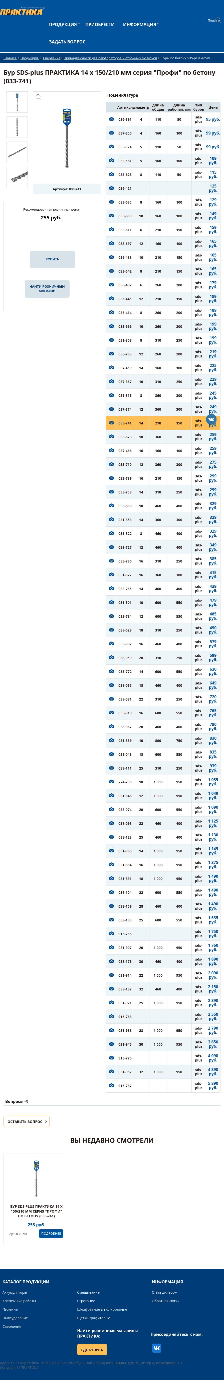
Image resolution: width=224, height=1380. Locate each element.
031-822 (125, 533)
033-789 (125, 478)
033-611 (125, 229)
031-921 (125, 1002)
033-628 (125, 174)
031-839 (125, 740)
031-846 (125, 795)
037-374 (125, 409)
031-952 (125, 1072)
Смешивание (88, 1292)
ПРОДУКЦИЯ (63, 24)
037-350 (125, 133)
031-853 (125, 519)
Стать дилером (164, 1292)
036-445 (125, 298)
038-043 (125, 754)
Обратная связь (165, 1300)
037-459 (125, 367)
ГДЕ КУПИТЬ (92, 1349)
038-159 (125, 906)
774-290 (125, 782)
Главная (10, 58)
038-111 (125, 768)
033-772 (125, 671)
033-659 (125, 216)
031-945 (125, 1044)
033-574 (125, 147)
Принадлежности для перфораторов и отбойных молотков (110, 58)
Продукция (30, 58)
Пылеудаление (15, 1317)
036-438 (125, 257)
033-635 (125, 202)
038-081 (125, 699)
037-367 (125, 381)
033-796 (125, 561)
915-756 (125, 933)
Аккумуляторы (15, 1292)
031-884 (125, 864)
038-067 (125, 726)
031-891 (125, 878)
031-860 (125, 851)
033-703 (125, 354)
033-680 (125, 506)
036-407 (125, 285)
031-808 (125, 340)
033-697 (125, 243)
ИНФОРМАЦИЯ (139, 24)
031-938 (125, 1030)
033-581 (125, 160)
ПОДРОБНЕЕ (51, 1233)
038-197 (125, 989)
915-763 (125, 1016)
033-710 (125, 464)
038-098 (125, 823)
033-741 (125, 423)
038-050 (125, 657)
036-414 (125, 312)
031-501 (125, 602)
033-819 (125, 713)
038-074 (125, 809)
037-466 (125, 450)
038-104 (125, 892)
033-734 (125, 616)
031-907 (125, 947)
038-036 (125, 685)
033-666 (125, 326)
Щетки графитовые (93, 1317)
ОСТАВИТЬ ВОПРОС (25, 1121)
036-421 (125, 188)
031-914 (125, 975)
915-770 (125, 1058)
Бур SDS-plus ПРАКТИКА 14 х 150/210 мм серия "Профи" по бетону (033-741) (36, 1211)
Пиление (10, 1309)
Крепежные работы (19, 1300)
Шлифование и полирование (102, 1309)
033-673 (125, 436)
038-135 (125, 920)
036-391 (125, 119)
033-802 (125, 644)
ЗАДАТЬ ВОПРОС (67, 42)
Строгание (86, 1300)
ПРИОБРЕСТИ (100, 24)
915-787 (125, 1085)
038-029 (125, 630)
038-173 (125, 961)
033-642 (125, 271)
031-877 (125, 575)
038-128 (125, 837)
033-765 (125, 588)
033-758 (125, 492)
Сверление (51, 58)
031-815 (125, 395)
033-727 (125, 547)
